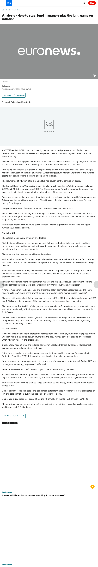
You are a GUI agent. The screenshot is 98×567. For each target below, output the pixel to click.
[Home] (3, 10)
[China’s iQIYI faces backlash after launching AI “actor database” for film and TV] (49, 495)
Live (92, 3)
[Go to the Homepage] (9, 3)
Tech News (17, 10)
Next (8, 10)
